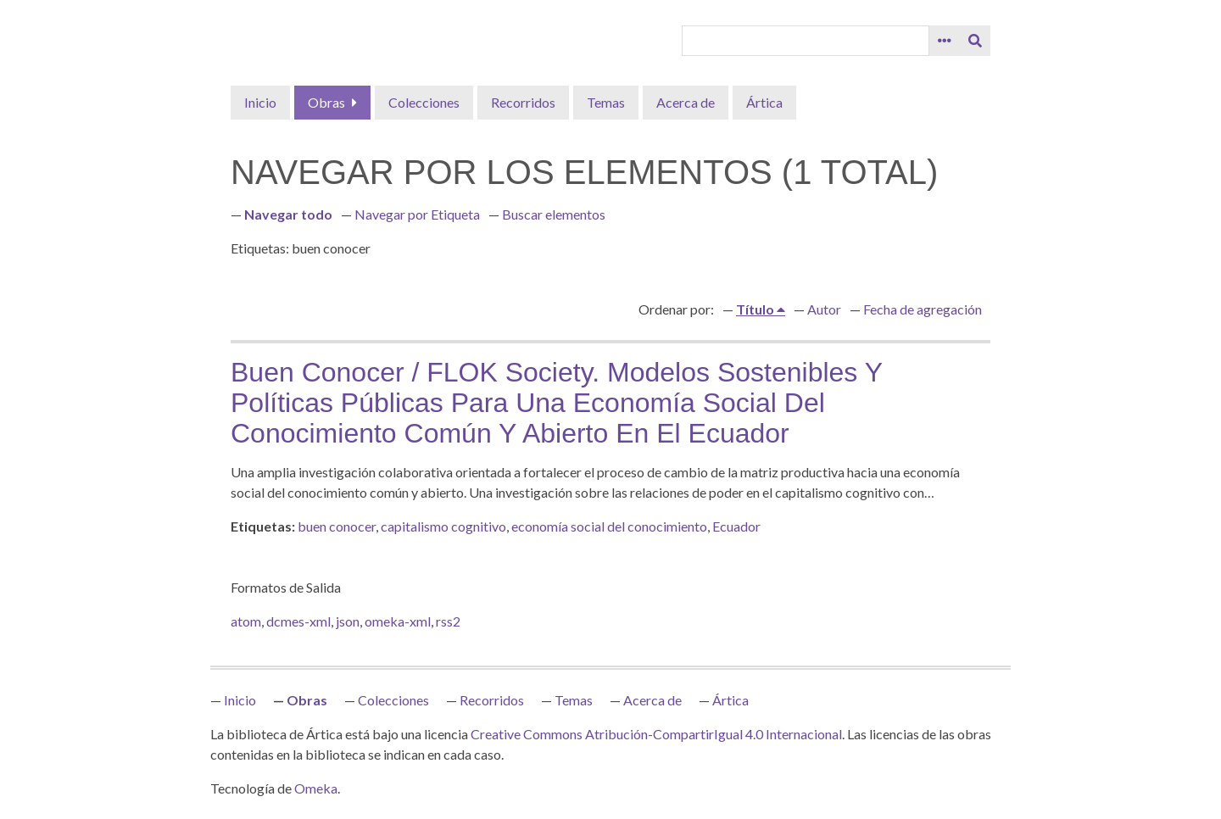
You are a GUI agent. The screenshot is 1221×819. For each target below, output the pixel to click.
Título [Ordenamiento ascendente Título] (756, 309)
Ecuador (736, 526)
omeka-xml (398, 621)
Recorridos (523, 102)
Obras (326, 102)
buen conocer (337, 526)
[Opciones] (944, 40)
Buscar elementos (553, 214)
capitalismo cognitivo (443, 526)
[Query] (805, 40)
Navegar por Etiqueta (417, 214)
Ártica (764, 102)
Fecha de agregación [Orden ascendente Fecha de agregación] (922, 309)
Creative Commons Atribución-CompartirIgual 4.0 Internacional (656, 734)
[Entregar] (975, 40)
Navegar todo (288, 214)
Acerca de (685, 102)
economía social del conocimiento (609, 526)
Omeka (315, 788)
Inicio (260, 102)
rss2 (448, 621)
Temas (606, 102)
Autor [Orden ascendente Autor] (824, 309)
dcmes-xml (298, 621)
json (348, 621)
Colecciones (424, 102)
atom (246, 621)
